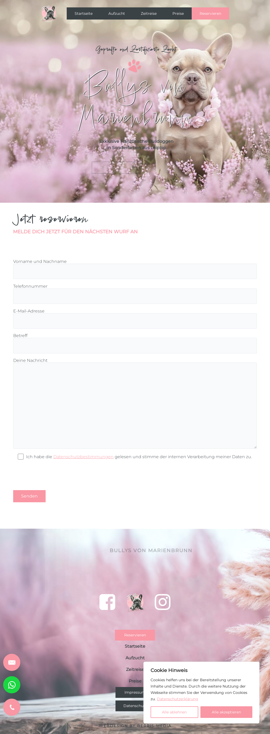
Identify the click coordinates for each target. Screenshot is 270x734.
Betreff (135, 343)
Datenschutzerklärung (177, 699)
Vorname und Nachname (135, 269)
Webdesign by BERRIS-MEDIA (135, 725)
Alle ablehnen (174, 712)
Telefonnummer (135, 294)
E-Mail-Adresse (135, 319)
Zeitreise (149, 13)
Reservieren (210, 13)
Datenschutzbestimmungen (83, 456)
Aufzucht (116, 13)
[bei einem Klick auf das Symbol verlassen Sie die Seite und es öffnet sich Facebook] (107, 602)
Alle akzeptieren (226, 712)
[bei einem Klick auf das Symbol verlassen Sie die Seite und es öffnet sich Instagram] (163, 602)
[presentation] (53, 475)
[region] (201, 692)
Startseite (84, 13)
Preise (178, 13)
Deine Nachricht (135, 403)
